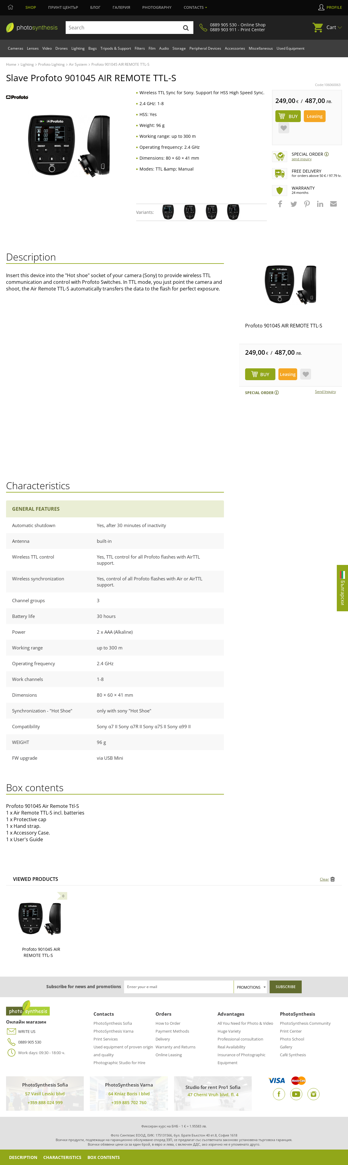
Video (47, 48)
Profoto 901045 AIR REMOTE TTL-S (283, 325)
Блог (95, 7)
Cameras (15, 48)
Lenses (33, 48)
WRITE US (20, 1031)
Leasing (315, 116)
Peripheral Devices (205, 48)
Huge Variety (229, 1031)
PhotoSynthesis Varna (113, 1031)
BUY (264, 374)
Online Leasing (169, 1054)
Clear (324, 879)
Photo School (292, 1039)
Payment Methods (172, 1031)
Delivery (163, 1039)
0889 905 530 (23, 1042)
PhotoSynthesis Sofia (113, 1023)
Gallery (286, 1047)
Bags (92, 48)
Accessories (235, 48)
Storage (179, 48)
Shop (30, 7)
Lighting (78, 48)
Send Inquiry (302, 159)
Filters (140, 48)
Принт (63, 7)
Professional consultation (240, 1039)
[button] (280, 206)
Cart (331, 27)
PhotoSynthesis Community (305, 1023)
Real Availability (231, 1047)
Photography (157, 7)
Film (152, 48)
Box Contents (103, 1157)
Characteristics (62, 1157)
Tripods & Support (115, 48)
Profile (334, 7)
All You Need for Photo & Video (245, 1023)
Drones (61, 48)
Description (23, 1157)
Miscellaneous (261, 48)
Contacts (194, 7)
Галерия (121, 7)
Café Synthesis (293, 1054)
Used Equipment (290, 48)
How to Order (168, 1023)
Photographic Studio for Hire (119, 1062)
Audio (164, 48)
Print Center (291, 1031)
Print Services (106, 1039)
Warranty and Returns (175, 1047)
